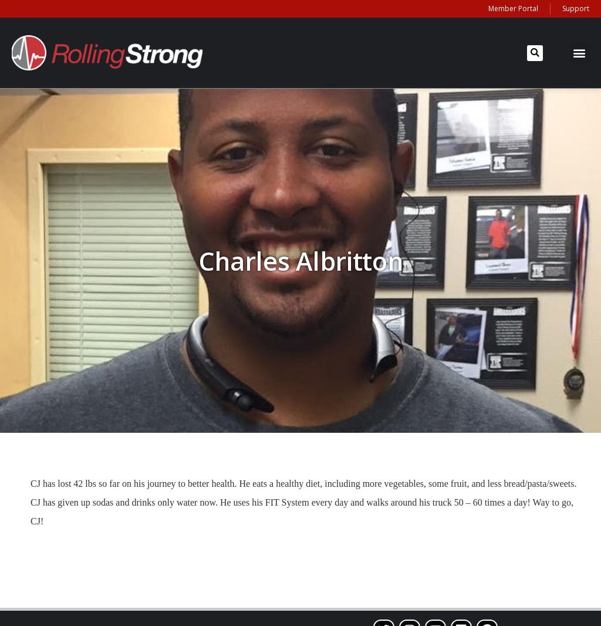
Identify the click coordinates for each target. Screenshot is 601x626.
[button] (535, 53)
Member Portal (513, 9)
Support (575, 9)
